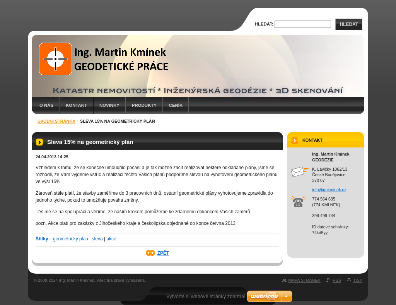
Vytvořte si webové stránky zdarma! (206, 296)
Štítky (42, 239)
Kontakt (76, 105)
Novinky (109, 105)
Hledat (349, 24)
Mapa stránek (304, 280)
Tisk (357, 280)
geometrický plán (70, 239)
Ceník (176, 105)
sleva (97, 239)
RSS (337, 280)
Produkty (144, 105)
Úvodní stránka (56, 121)
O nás (46, 105)
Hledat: (264, 24)
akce (111, 239)
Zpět (163, 253)
